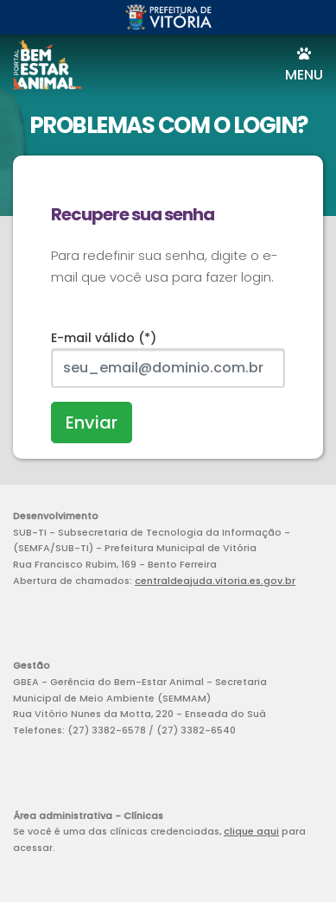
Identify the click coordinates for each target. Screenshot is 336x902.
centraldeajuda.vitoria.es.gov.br (215, 581)
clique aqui (251, 831)
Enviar (91, 422)
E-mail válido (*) (103, 337)
